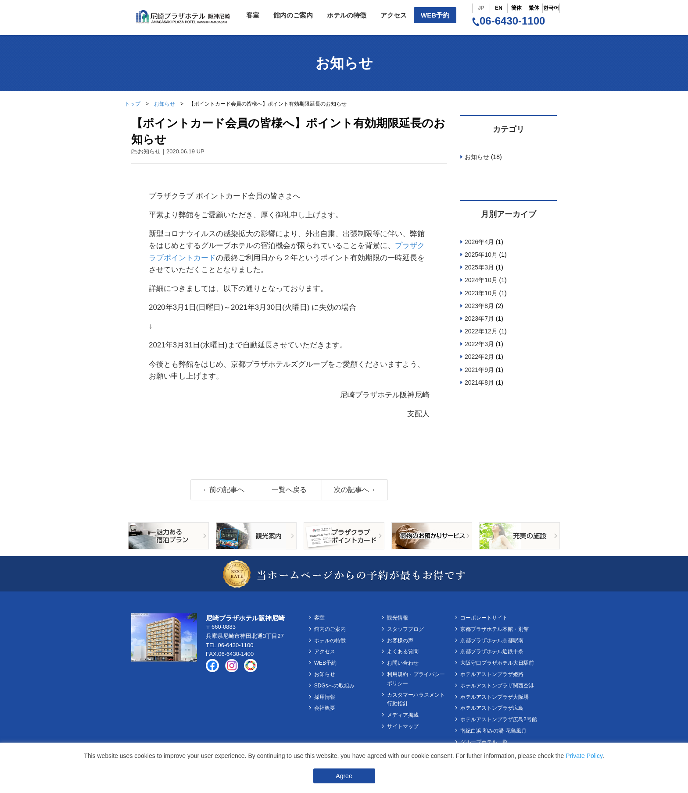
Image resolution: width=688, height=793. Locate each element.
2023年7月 (479, 318)
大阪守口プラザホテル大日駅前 (497, 663)
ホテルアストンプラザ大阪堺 (494, 697)
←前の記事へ (223, 489)
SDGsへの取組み (334, 686)
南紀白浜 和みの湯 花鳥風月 (493, 731)
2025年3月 (479, 267)
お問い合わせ (403, 663)
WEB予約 (435, 15)
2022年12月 (481, 331)
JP (481, 8)
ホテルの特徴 (346, 15)
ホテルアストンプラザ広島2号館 (498, 719)
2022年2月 (479, 356)
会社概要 (324, 708)
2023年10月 (481, 293)
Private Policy (584, 755)
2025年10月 (481, 254)
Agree (344, 775)
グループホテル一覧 (484, 742)
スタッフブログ (405, 629)
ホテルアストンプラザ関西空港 (497, 686)
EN (498, 8)
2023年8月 (479, 305)
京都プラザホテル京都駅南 (491, 640)
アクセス (393, 15)
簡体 (516, 8)
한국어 (551, 8)
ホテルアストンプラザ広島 (491, 708)
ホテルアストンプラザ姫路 (491, 674)
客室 (252, 15)
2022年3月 (479, 343)
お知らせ (164, 104)
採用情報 (324, 697)
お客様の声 (400, 640)
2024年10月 (481, 279)
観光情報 (397, 618)
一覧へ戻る (289, 489)
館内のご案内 (293, 15)
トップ (132, 104)
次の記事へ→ (355, 489)
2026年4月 (479, 241)
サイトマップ (403, 726)
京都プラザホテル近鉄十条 (491, 651)
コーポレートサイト (484, 618)
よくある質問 (403, 651)
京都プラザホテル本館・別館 (494, 629)
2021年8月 (479, 382)
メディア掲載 (403, 715)
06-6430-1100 (508, 21)
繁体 (534, 8)
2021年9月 (479, 369)
